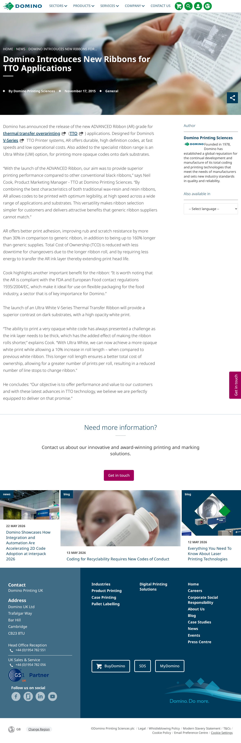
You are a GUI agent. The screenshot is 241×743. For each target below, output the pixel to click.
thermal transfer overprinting (31, 133)
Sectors (58, 5)
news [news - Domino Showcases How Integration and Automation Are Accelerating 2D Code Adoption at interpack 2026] (6, 494)
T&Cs (227, 728)
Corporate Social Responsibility (203, 600)
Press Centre (199, 641)
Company (135, 5)
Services (109, 5)
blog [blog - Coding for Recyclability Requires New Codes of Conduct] (67, 494)
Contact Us (160, 5)
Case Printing (104, 597)
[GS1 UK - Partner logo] (28, 674)
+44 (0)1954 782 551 (31, 650)
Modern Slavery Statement (201, 728)
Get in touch (119, 475)
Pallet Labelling (106, 603)
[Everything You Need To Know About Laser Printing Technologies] (211, 528)
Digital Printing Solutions (153, 587)
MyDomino (169, 665)
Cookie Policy (161, 733)
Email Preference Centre (191, 733)
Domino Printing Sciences (208, 137)
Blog (192, 615)
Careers (195, 590)
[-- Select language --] (211, 208)
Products (83, 5)
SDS (142, 665)
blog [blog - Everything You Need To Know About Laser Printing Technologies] (188, 494)
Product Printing (107, 590)
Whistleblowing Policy (164, 728)
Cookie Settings (222, 733)
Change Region (39, 729)
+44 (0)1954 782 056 (31, 664)
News (193, 628)
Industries (101, 584)
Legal (142, 728)
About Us (196, 608)
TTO (73, 133)
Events (194, 635)
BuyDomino (110, 666)
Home (193, 584)
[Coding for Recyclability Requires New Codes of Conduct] (120, 528)
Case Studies (199, 622)
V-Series (10, 140)
